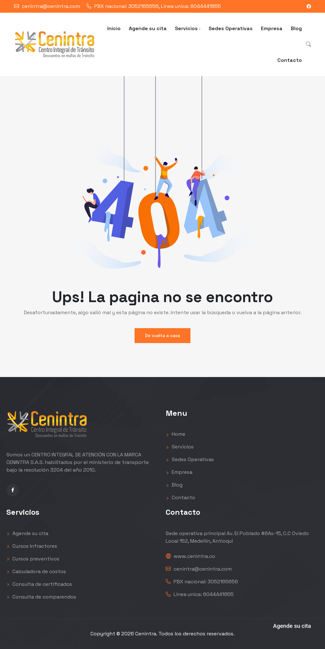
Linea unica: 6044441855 (200, 594)
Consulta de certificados (39, 584)
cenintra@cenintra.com (51, 6)
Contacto (289, 60)
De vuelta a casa (162, 335)
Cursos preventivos (32, 558)
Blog (296, 28)
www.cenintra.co (190, 556)
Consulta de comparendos (41, 596)
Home (175, 434)
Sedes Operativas (231, 28)
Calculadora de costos (36, 571)
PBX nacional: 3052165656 (202, 581)
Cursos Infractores (31, 546)
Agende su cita (148, 28)
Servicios (187, 28)
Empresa (271, 28)
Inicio (114, 28)
